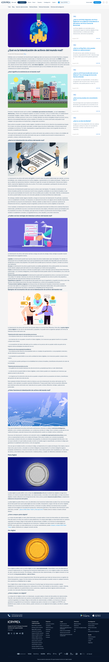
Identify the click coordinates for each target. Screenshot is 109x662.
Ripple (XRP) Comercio (36, 629)
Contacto (48, 637)
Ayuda (54, 2)
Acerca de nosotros (50, 623)
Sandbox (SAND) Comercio (37, 646)
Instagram (14, 633)
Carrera (47, 633)
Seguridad (90, 642)
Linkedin (22, 633)
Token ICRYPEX (63, 2)
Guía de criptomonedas (22, 7)
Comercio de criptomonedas (38, 648)
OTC (75, 629)
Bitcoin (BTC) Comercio (36, 625)
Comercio (22, 2)
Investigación (47, 2)
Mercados (14, 2)
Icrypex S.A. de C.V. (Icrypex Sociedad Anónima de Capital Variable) (17, 627)
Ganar (34, 2)
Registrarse (97, 2)
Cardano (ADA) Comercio (37, 638)
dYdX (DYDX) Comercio (37, 644)
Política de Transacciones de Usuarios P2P (66, 635)
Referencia (76, 625)
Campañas (48, 625)
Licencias (48, 631)
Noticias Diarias (33, 7)
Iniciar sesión (89, 2)
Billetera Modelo (77, 623)
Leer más (98, 38)
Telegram (20, 633)
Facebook (9, 633)
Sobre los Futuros (49, 627)
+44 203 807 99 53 (16, 616)
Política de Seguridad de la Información (65, 628)
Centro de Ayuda (91, 636)
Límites (89, 640)
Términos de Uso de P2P (65, 632)
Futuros (29, 2)
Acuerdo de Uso (63, 623)
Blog (13, 7)
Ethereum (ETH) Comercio (37, 627)
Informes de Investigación (57, 7)
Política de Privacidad (64, 625)
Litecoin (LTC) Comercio (37, 631)
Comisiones (90, 638)
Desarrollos (48, 629)
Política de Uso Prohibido (65, 630)
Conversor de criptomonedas (80, 627)
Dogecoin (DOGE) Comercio (37, 633)
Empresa (40, 2)
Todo (9, 7)
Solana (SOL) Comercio (37, 640)
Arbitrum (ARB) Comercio (37, 637)
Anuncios (48, 635)
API (74, 631)
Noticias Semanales (44, 7)
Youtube (17, 633)
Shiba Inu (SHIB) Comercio (37, 635)
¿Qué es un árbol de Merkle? (82, 121)
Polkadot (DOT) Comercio (37, 642)
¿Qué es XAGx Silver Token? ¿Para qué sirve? (31, 509)
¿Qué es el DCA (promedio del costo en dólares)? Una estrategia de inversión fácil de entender (85, 75)
